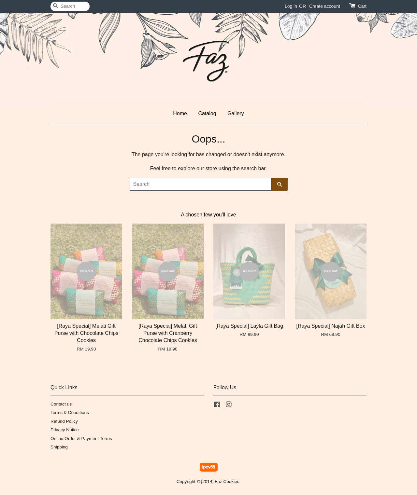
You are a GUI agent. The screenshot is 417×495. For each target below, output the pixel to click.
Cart (362, 6)
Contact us (61, 404)
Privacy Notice (64, 429)
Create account (324, 6)
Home (180, 113)
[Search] (70, 6)
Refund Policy (64, 421)
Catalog (207, 113)
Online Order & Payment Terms (81, 438)
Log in (291, 6)
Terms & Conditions (69, 412)
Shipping (59, 447)
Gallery (235, 113)
